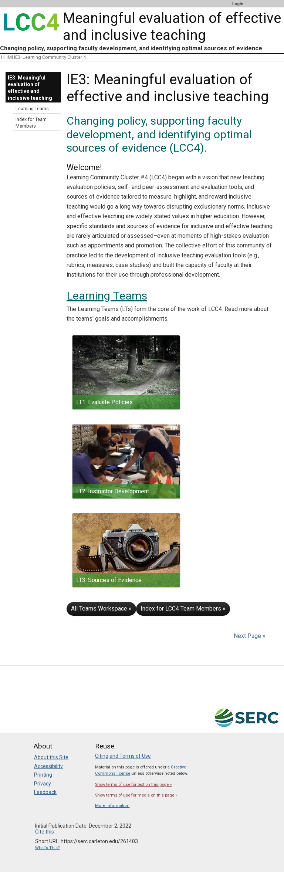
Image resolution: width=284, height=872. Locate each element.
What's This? (47, 847)
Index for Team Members (31, 122)
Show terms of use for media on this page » (136, 795)
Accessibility (48, 766)
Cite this (44, 832)
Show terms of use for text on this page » (133, 784)
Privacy (42, 784)
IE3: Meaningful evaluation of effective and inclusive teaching (30, 88)
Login (237, 3)
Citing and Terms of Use (123, 756)
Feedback (45, 792)
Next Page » (249, 635)
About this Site (51, 757)
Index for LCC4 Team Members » (183, 608)
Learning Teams (107, 295)
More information (112, 805)
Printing (43, 775)
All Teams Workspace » (101, 608)
